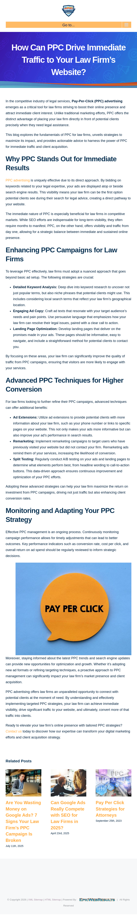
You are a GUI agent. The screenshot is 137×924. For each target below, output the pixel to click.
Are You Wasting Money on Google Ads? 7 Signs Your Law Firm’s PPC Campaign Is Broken (23, 821)
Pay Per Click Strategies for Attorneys (110, 809)
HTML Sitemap (53, 899)
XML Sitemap (35, 899)
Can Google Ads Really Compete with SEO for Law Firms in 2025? (68, 815)
